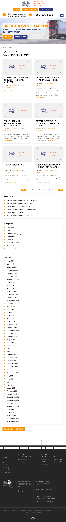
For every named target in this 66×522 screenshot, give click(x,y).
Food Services (58, 457)
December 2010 (13, 397)
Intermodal (45, 459)
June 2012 (10, 346)
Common (10, 228)
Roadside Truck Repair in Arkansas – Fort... (48, 79)
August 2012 (11, 340)
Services (4, 460)
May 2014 (10, 285)
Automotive (45, 464)
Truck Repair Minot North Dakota (19, 206)
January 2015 (12, 273)
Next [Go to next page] (60, 190)
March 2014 (11, 291)
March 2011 (11, 388)
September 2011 (13, 373)
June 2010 (10, 412)
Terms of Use (6, 470)
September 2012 (13, 337)
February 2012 (12, 358)
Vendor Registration (30, 9)
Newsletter (11, 240)
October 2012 (12, 334)
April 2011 (10, 385)
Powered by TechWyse (33, 514)
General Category (14, 234)
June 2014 (10, 282)
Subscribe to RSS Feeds (14, 429)
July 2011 (10, 376)
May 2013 (10, 315)
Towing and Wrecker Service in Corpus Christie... (16, 80)
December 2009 (13, 418)
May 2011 (10, 382)
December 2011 (12, 364)
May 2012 (10, 349)
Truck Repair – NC (14, 164)
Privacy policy (6, 472)
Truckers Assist (16, 85)
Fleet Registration (46, 9)
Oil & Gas (45, 462)
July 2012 (10, 343)
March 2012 (11, 355)
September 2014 (13, 279)
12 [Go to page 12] (55, 190)
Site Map (5, 475)
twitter (22, 491)
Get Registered (21, 37)
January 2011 (12, 394)
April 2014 (10, 288)
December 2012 (13, 331)
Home (4, 47)
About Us (5, 465)
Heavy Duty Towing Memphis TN (19, 216)
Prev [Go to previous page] (23, 190)
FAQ (3, 462)
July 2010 (10, 409)
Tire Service (23, 459)
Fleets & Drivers (46, 454)
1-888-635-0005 (44, 14)
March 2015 (11, 267)
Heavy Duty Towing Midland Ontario (21, 203)
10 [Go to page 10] (49, 190)
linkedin (19, 491)
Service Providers (13, 246)
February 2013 (12, 325)
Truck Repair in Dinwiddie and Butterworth (12, 123)
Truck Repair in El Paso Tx (16, 213)
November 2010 (13, 400)
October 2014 (12, 276)
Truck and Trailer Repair (27, 457)
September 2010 (13, 406)
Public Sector (58, 459)
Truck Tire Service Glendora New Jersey (22, 209)
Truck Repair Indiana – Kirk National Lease (49, 165)
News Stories (11, 237)
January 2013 (12, 328)
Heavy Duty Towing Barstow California (22, 200)
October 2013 (12, 303)
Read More (8, 91)
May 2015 (10, 264)
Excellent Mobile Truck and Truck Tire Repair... (48, 123)
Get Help (16, 9)
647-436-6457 (48, 501)
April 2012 (10, 352)
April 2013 (10, 318)
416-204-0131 (47, 497)
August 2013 (11, 306)
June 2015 (10, 261)
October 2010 (12, 403)
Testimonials (11, 249)
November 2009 (13, 421)
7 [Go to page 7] (39, 190)
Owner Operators (13, 243)
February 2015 (12, 270)
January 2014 (12, 297)
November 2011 (12, 367)
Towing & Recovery (25, 462)
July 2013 (10, 309)
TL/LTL (44, 457)
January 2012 (12, 361)
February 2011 (12, 391)
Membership (6, 457)
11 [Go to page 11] (52, 190)
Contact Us (5, 467)
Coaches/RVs (58, 462)
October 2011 (12, 370)
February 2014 (12, 294)
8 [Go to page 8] (42, 190)
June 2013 (10, 312)
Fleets (9, 231)
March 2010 (11, 415)
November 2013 (13, 300)
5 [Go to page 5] (32, 190)
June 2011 (10, 379)
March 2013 (11, 322)
